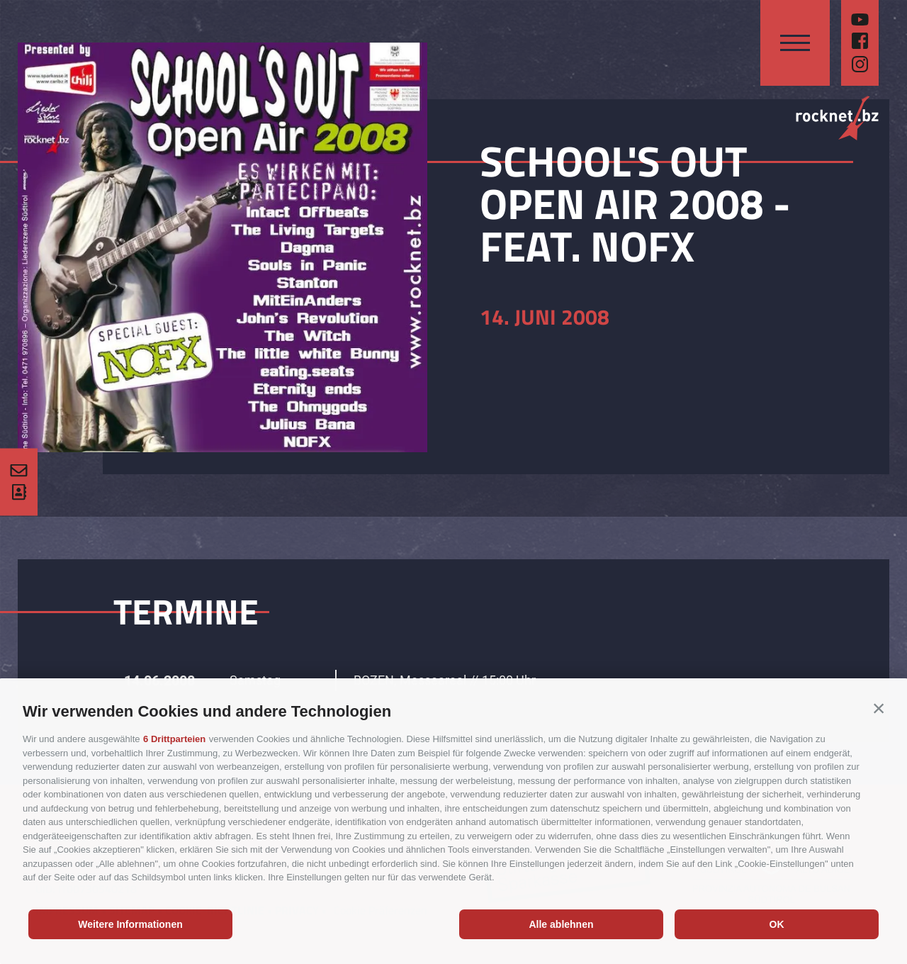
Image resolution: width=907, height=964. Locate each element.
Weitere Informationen (130, 924)
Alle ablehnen (561, 924)
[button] (878, 708)
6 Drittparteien (174, 739)
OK (777, 924)
